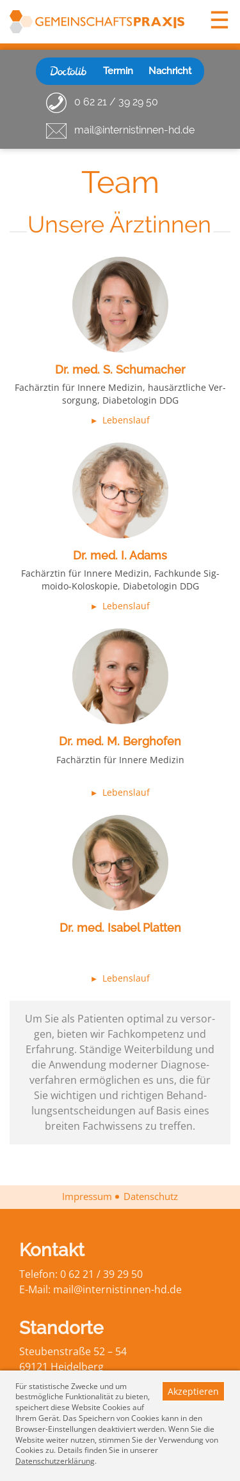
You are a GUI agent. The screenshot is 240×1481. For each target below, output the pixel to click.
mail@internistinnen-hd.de (134, 130)
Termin (118, 71)
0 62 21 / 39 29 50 (116, 102)
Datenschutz (151, 1196)
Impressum (87, 1196)
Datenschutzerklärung (55, 1460)
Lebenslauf (126, 420)
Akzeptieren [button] (193, 1391)
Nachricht (169, 71)
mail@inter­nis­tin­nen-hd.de (117, 1289)
